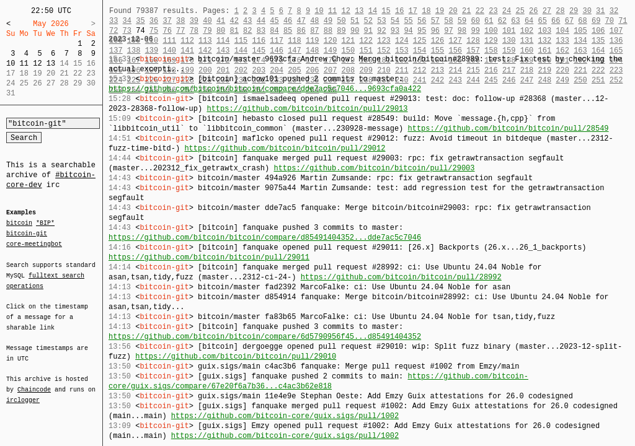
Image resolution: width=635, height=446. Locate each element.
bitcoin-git (26, 233)
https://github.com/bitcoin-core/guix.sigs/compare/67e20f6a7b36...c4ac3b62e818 (318, 381)
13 (51, 63)
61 (488, 20)
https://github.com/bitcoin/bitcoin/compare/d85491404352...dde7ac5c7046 (265, 237)
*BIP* (45, 223)
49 (328, 20)
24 (506, 11)
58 (448, 20)
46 (287, 20)
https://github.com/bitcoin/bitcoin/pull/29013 (306, 108)
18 (426, 11)
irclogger (23, 392)
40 (207, 20)
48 (314, 20)
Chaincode (34, 382)
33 (113, 20)
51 (354, 20)
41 (220, 20)
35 (140, 20)
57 (435, 20)
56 (421, 20)
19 (439, 11)
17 (413, 11)
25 (519, 11)
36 (153, 20)
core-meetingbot (34, 243)
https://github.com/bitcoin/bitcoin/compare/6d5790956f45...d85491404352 (265, 336)
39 (194, 20)
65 (542, 20)
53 (381, 20)
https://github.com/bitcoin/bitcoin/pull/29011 (209, 257)
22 (480, 11)
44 (261, 20)
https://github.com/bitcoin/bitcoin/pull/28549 (507, 128)
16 (399, 11)
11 (24, 63)
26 (533, 11)
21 (466, 11)
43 (247, 20)
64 (529, 20)
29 (573, 11)
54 (395, 20)
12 (37, 63)
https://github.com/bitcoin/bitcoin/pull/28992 (401, 277)
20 (452, 11)
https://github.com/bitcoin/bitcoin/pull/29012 (284, 148)
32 (614, 11)
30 (586, 11)
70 (609, 20)
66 (555, 20)
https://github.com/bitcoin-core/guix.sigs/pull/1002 (285, 416)
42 (233, 20)
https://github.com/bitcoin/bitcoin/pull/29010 (235, 356)
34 (127, 20)
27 (547, 11)
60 (475, 20)
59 (462, 20)
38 (180, 20)
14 (372, 11)
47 (301, 20)
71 (622, 20)
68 (582, 20)
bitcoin (19, 223)
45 (274, 20)
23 (493, 11)
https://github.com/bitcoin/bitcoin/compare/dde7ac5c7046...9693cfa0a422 (265, 89)
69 (596, 20)
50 (341, 20)
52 (368, 20)
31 (600, 11)
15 (385, 11)
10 (10, 63)
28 (560, 11)
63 (515, 20)
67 (569, 20)
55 (408, 20)
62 (502, 20)
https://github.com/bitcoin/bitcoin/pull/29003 (373, 168)
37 (166, 20)
